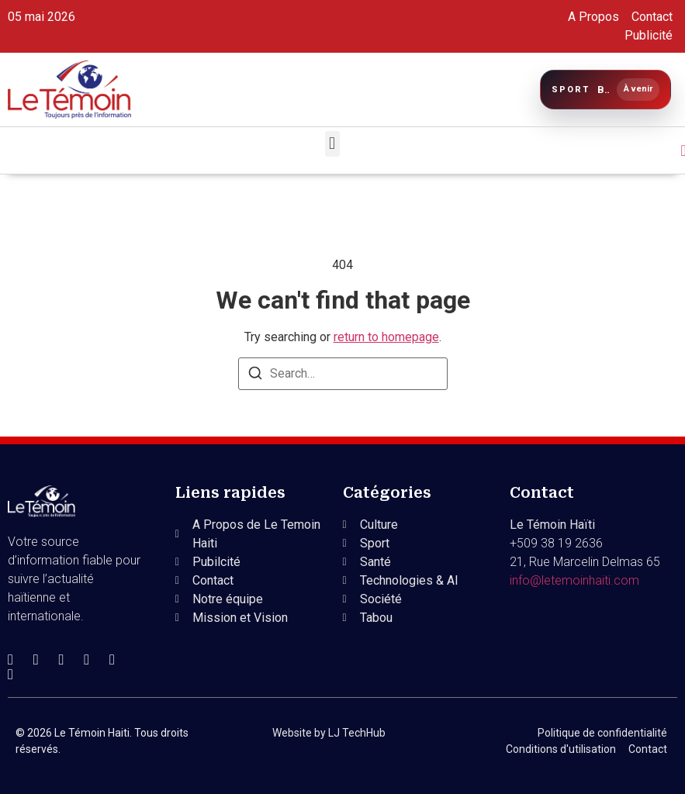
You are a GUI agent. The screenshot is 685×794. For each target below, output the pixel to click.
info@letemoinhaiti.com (574, 580)
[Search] (255, 375)
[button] (332, 144)
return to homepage (386, 337)
